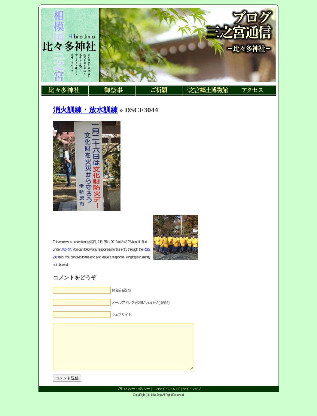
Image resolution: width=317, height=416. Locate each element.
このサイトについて (166, 397)
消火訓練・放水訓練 (85, 110)
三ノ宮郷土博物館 (205, 91)
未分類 (66, 249)
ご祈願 (158, 91)
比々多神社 (64, 91)
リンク (69, 51)
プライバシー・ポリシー (133, 397)
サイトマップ (192, 397)
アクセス (252, 91)
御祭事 (111, 91)
